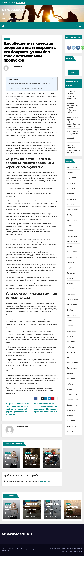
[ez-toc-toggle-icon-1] (53, 80)
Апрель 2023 (72, 289)
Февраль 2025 (72, 210)
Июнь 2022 (71, 342)
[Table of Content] (54, 79)
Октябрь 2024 (72, 225)
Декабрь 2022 (72, 310)
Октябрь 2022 (72, 321)
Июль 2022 (71, 336)
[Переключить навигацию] (80, 26)
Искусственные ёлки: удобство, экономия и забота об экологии (73, 136)
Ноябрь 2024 (72, 220)
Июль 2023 (71, 273)
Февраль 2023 (72, 299)
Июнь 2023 (71, 278)
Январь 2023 (72, 305)
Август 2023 (71, 268)
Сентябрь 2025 (72, 173)
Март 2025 (71, 204)
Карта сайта (78, 548)
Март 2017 (71, 421)
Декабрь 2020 (72, 373)
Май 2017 (70, 416)
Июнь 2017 (71, 410)
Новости (6, 39)
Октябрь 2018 (72, 394)
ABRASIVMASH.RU (17, 534)
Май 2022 (70, 347)
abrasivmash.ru (19, 66)
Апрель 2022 (72, 352)
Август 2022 (71, 331)
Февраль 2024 (72, 236)
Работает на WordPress (9, 549)
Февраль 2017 (72, 426)
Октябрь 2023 (72, 257)
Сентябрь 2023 (72, 262)
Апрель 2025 (72, 199)
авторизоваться (43, 481)
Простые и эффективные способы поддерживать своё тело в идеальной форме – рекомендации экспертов (18, 409)
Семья (28, 501)
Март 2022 (71, 357)
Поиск (69, 58)
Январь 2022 (72, 368)
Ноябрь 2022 (72, 315)
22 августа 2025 (73, 513)
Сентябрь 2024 (72, 231)
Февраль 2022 (72, 363)
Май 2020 (70, 384)
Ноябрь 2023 (72, 252)
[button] (71, 26)
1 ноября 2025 (12, 513)
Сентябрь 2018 (72, 400)
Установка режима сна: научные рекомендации (25, 88)
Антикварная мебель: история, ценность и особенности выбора (73, 107)
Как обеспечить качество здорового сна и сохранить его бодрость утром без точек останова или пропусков (30, 51)
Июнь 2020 (71, 379)
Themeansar (5, 550)
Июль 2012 (71, 431)
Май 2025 (70, 194)
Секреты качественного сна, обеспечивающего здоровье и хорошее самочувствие (29, 85)
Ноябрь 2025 (72, 167)
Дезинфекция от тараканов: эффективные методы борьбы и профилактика (73, 122)
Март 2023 (71, 294)
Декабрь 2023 (72, 247)
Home (51, 548)
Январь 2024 (72, 241)
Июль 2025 (71, 183)
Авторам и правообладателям (63, 548)
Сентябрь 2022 (72, 326)
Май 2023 (70, 284)
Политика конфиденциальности (72, 551)
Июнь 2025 (71, 188)
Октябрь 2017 (72, 405)
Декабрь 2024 (72, 215)
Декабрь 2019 (72, 389)
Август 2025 (71, 178)
